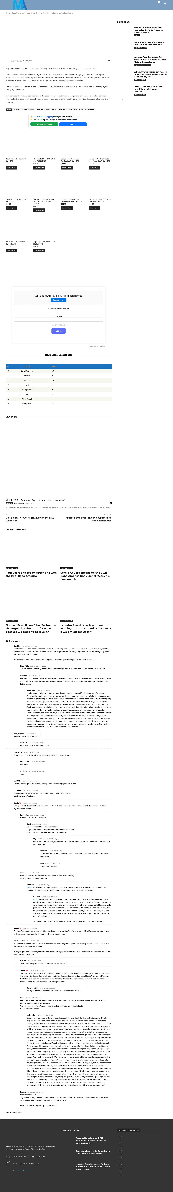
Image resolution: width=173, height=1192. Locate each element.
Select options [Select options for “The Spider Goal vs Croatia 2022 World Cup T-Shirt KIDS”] (94, 167)
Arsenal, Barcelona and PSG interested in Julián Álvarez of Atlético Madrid (149, 30)
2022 (120, 1151)
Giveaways (9, 503)
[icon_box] (22, 1163)
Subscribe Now (58, 300)
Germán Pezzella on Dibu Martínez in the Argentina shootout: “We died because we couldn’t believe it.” (31, 628)
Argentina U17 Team (141, 48)
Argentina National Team (46, 110)
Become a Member (44, 124)
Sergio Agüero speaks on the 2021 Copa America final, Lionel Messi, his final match (85, 576)
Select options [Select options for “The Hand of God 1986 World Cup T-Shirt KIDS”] (39, 167)
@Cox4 (29, 887)
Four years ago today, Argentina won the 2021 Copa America (31, 574)
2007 (120, 1175)
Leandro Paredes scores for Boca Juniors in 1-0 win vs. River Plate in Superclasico (150, 59)
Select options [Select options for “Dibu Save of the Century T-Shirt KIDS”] (11, 167)
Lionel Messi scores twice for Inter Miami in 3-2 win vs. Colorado (148, 89)
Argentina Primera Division (143, 65)
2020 (120, 1158)
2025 (120, 1140)
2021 (120, 1154)
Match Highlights (140, 79)
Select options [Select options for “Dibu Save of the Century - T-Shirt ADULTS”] (11, 250)
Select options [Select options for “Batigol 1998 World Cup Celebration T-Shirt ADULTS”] (67, 208)
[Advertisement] (59, 36)
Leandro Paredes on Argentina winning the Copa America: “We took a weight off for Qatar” (85, 628)
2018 (120, 1165)
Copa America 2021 (12, 568)
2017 (120, 1168)
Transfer (137, 35)
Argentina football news (23, 110)
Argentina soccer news (67, 110)
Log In (73, 124)
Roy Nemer (17, 61)
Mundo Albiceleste (86, 110)
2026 (120, 1137)
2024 (120, 1144)
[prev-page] (118, 99)
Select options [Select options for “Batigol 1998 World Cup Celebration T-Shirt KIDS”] (67, 167)
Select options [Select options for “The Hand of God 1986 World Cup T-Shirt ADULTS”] (94, 208)
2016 (120, 1172)
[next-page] (122, 99)
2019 (120, 1161)
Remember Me (58, 325)
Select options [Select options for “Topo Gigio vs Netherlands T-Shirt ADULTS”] (39, 250)
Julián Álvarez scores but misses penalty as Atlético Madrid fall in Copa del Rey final (150, 74)
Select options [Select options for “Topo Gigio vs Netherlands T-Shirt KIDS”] (11, 208)
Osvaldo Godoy (19, 503)
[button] (165, 2)
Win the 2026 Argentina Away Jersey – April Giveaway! (35, 500)
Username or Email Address (58, 309)
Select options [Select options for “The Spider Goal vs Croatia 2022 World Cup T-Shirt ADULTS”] (39, 210)
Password (58, 316)
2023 (120, 1147)
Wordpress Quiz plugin (98, 346)
